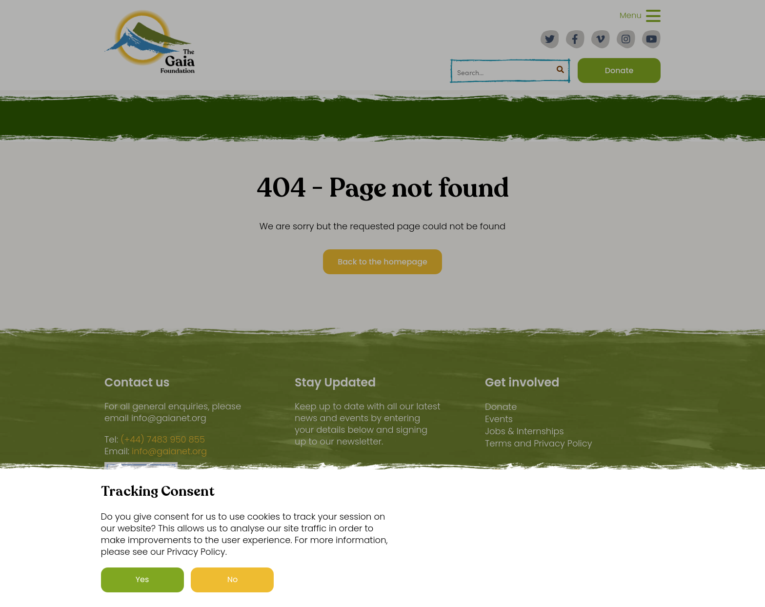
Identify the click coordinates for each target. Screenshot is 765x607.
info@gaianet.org (169, 451)
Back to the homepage (382, 261)
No (232, 580)
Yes (142, 580)
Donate (501, 407)
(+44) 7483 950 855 (163, 439)
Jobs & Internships (524, 431)
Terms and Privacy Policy (538, 443)
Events (499, 419)
